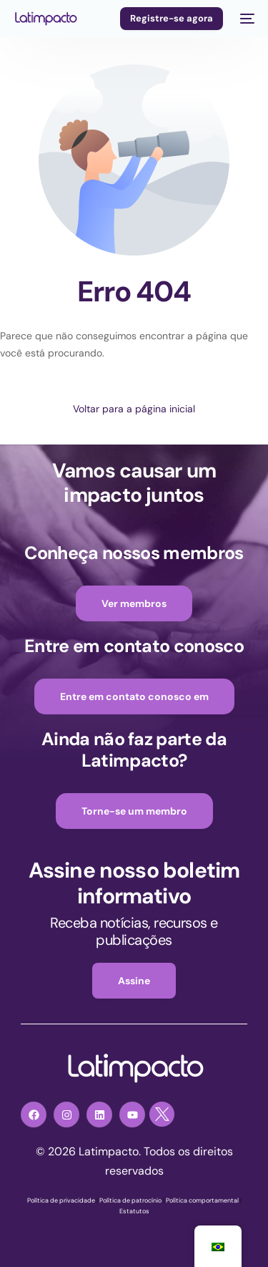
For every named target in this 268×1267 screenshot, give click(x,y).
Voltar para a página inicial (134, 408)
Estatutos (134, 1211)
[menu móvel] (245, 18)
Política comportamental (202, 1200)
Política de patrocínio (130, 1200)
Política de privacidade (61, 1200)
